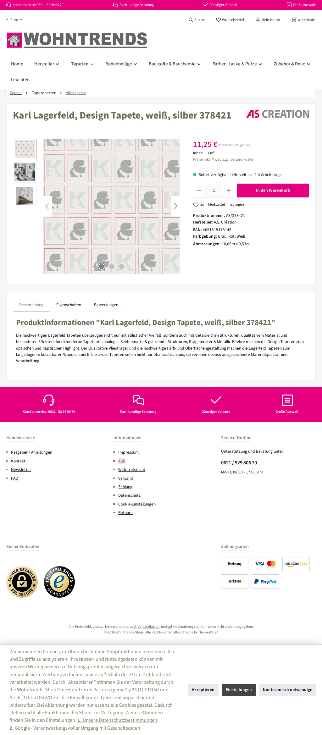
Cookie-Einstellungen (137, 504)
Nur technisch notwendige (287, 690)
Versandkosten (149, 626)
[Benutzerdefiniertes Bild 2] (59, 582)
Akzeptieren (203, 690)
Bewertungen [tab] (106, 305)
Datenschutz (129, 495)
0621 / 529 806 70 (239, 462)
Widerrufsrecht (131, 469)
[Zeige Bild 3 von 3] (121, 266)
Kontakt (18, 461)
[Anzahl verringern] (199, 190)
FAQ (14, 478)
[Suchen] (196, 20)
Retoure (125, 513)
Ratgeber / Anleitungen (31, 452)
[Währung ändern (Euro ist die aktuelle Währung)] (14, 20)
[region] (97, 206)
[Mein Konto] (267, 20)
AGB (121, 461)
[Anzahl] (214, 190)
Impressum (128, 452)
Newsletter (21, 469)
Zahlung (125, 487)
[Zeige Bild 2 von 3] (111, 266)
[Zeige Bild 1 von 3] (101, 266)
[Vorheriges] (47, 206)
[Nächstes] (175, 206)
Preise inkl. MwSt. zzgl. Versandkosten (223, 159)
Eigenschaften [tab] (68, 305)
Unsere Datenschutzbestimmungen (117, 720)
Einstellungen (239, 690)
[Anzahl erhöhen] (229, 190)
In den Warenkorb (273, 190)
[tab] (31, 305)
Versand (125, 478)
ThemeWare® (208, 632)
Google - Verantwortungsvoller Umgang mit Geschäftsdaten (74, 728)
